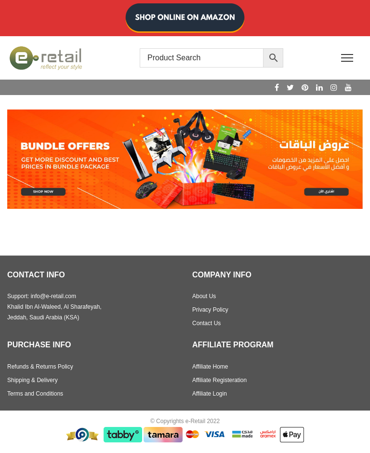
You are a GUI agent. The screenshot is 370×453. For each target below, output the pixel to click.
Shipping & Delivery (32, 380)
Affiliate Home (210, 366)
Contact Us (206, 323)
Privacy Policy (210, 309)
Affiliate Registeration (219, 380)
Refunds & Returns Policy (40, 366)
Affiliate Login (209, 393)
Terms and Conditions (35, 393)
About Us (204, 296)
